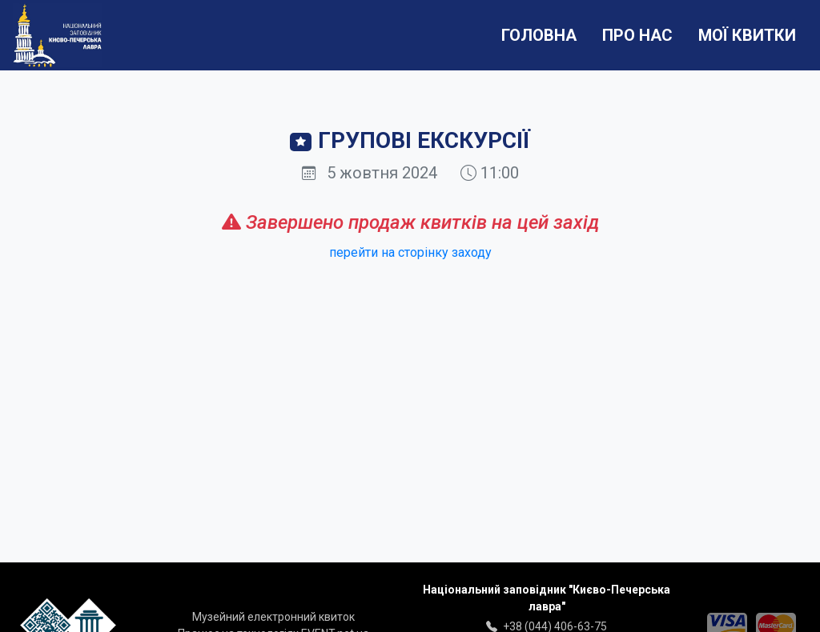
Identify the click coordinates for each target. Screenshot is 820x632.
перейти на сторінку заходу (410, 252)
